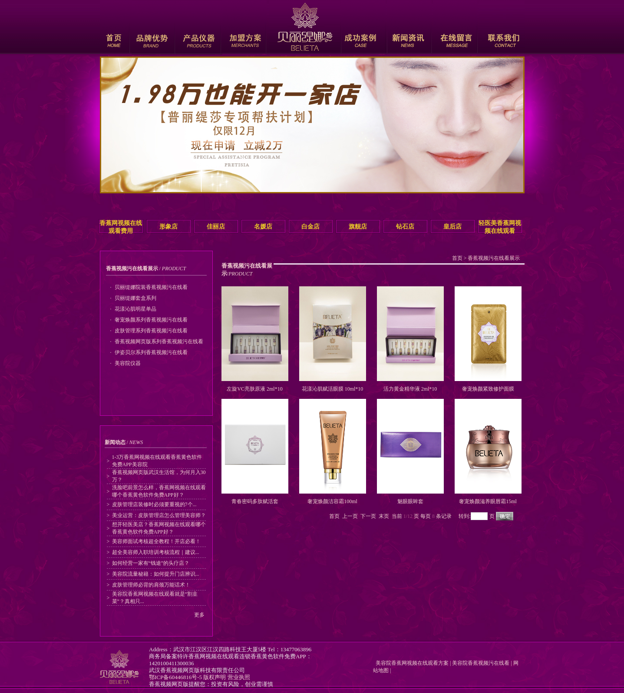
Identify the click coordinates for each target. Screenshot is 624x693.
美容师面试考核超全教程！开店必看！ (156, 541)
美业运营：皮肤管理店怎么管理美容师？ (159, 515)
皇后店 (452, 226)
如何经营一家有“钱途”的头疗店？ (151, 563)
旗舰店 (358, 226)
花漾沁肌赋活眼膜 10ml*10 (332, 389)
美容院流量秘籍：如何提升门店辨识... (155, 574)
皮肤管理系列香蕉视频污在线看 (151, 331)
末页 (384, 516)
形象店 (168, 226)
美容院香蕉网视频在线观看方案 (411, 663)
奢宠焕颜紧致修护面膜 (488, 389)
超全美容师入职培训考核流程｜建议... (155, 552)
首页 (457, 258)
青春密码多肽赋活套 (254, 501)
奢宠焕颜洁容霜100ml (332, 501)
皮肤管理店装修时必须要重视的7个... (154, 504)
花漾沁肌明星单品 (135, 309)
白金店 (310, 226)
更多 (199, 615)
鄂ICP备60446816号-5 (175, 677)
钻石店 (405, 226)
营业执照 (239, 677)
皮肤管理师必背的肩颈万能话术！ (151, 585)
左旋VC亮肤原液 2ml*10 (254, 389)
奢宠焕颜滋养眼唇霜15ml (488, 501)
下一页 (368, 516)
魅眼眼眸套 (410, 501)
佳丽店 (216, 226)
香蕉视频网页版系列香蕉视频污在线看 (159, 341)
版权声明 (214, 677)
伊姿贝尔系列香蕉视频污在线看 (151, 352)
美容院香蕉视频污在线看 (480, 663)
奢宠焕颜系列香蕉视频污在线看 (151, 320)
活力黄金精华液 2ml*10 (410, 389)
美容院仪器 (128, 363)
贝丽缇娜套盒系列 (135, 298)
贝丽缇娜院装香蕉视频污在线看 (151, 287)
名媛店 (263, 226)
